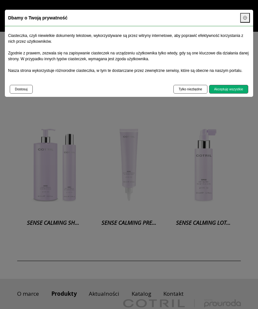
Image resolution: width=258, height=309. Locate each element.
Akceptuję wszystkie (228, 89)
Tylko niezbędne (190, 89)
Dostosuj (21, 89)
